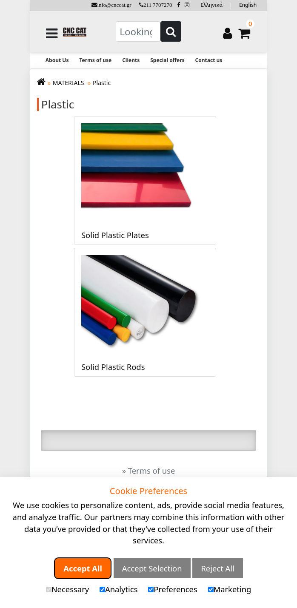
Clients (131, 60)
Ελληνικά (211, 5)
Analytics (119, 589)
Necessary (67, 589)
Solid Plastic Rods (113, 366)
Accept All (82, 568)
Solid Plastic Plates (115, 235)
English (248, 5)
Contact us (209, 60)
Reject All (217, 568)
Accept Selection (152, 568)
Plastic (102, 83)
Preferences (172, 589)
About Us (57, 60)
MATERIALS (69, 83)
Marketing (229, 589)
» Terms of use (148, 470)
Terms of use (95, 60)
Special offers (167, 60)
